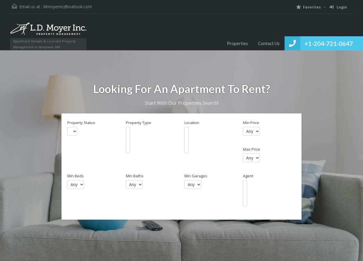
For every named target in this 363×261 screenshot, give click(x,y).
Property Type (138, 123)
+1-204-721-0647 (328, 43)
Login (338, 7)
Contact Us (269, 43)
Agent (248, 176)
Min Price (251, 123)
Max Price (251, 149)
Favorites (308, 7)
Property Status (81, 123)
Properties (237, 43)
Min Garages (195, 176)
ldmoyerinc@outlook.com (67, 6)
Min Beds (75, 176)
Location (191, 123)
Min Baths (134, 176)
